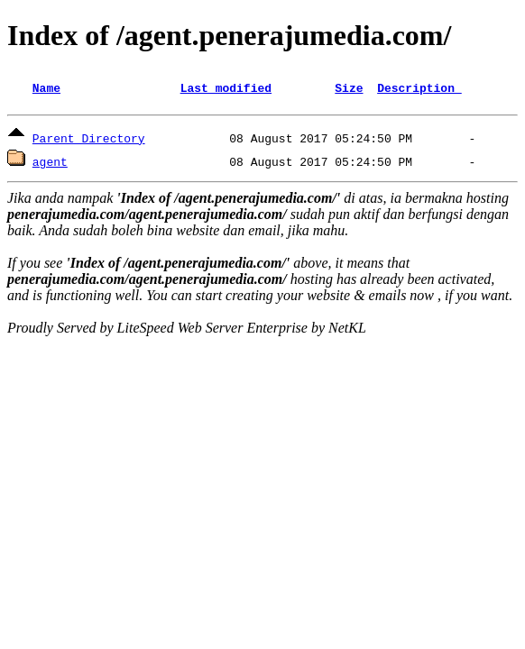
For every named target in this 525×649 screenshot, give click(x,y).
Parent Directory (88, 141)
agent (50, 164)
